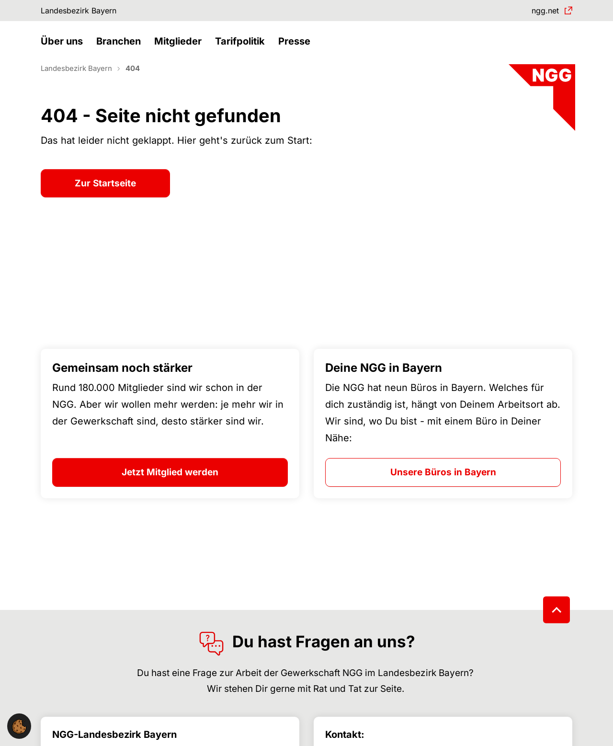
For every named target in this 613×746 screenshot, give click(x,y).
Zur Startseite (105, 200)
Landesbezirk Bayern (86, 11)
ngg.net (541, 11)
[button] (64, 51)
